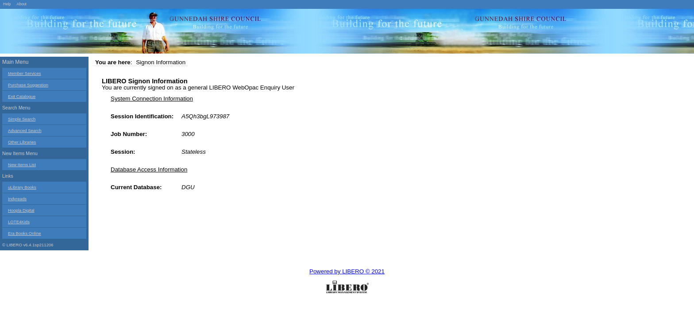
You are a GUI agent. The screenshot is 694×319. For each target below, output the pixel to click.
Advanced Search (25, 130)
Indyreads (17, 198)
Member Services (24, 73)
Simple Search (21, 119)
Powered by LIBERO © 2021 (347, 271)
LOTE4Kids (19, 221)
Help (7, 4)
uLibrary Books (22, 187)
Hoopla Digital (21, 210)
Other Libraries (22, 142)
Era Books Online (24, 233)
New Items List (22, 164)
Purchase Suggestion (28, 84)
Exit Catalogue (21, 96)
